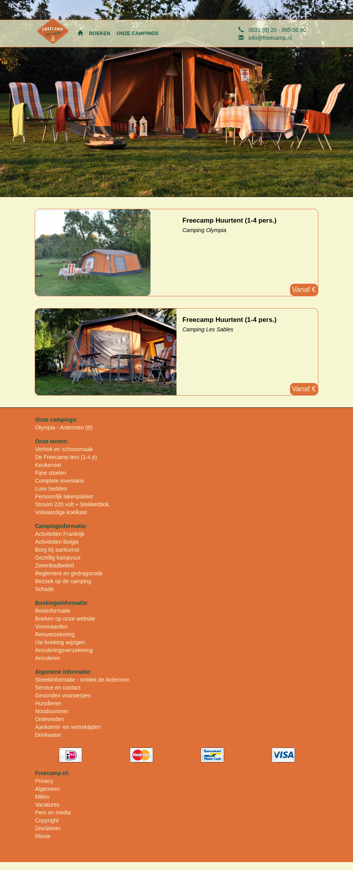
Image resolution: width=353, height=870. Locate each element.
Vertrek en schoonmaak (64, 449)
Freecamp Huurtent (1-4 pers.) (229, 220)
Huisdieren (48, 703)
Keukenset (48, 465)
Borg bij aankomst (57, 550)
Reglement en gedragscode (69, 573)
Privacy (44, 781)
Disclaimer (48, 828)
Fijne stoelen (50, 473)
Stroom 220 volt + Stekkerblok (72, 504)
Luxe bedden (51, 488)
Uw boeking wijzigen (60, 642)
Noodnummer (52, 711)
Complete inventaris (59, 481)
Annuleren (47, 658)
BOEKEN (99, 33)
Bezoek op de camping (63, 581)
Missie (43, 836)
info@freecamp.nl (270, 38)
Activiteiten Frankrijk (59, 534)
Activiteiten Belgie (57, 542)
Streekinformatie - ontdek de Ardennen (82, 680)
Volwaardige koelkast (61, 512)
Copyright (47, 820)
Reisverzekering (54, 634)
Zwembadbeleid (54, 565)
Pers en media (53, 812)
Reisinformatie (52, 611)
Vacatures (47, 804)
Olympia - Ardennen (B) (64, 427)
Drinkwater (48, 735)
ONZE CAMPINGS (137, 33)
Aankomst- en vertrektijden (68, 727)
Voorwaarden (51, 626)
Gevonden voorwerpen (63, 695)
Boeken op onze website (65, 618)
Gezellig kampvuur (58, 557)
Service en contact (57, 687)
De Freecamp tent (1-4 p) (66, 457)
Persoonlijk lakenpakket (64, 496)
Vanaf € (304, 290)
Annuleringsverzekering (64, 650)
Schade (44, 589)
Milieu (42, 797)
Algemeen (47, 789)
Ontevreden (49, 719)
